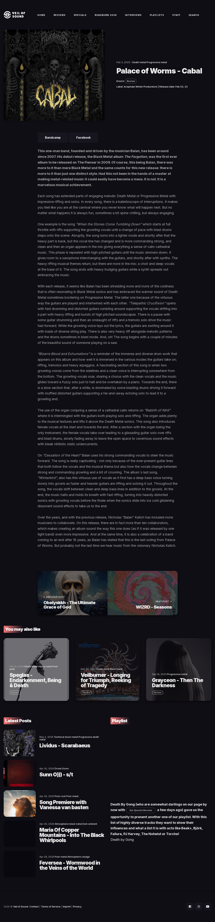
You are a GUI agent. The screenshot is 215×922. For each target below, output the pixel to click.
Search (194, 15)
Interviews (133, 15)
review (15, 692)
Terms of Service (50, 906)
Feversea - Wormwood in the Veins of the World (69, 865)
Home (41, 15)
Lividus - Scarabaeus (64, 745)
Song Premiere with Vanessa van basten (63, 805)
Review (131, 81)
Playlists (157, 15)
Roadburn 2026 (106, 15)
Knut (119, 81)
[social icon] (190, 906)
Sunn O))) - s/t (56, 774)
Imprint (67, 906)
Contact (34, 906)
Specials (80, 15)
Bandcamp (53, 137)
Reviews (59, 15)
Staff (176, 15)
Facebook (83, 137)
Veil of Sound (20, 906)
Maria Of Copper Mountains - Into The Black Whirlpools (71, 835)
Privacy (77, 906)
